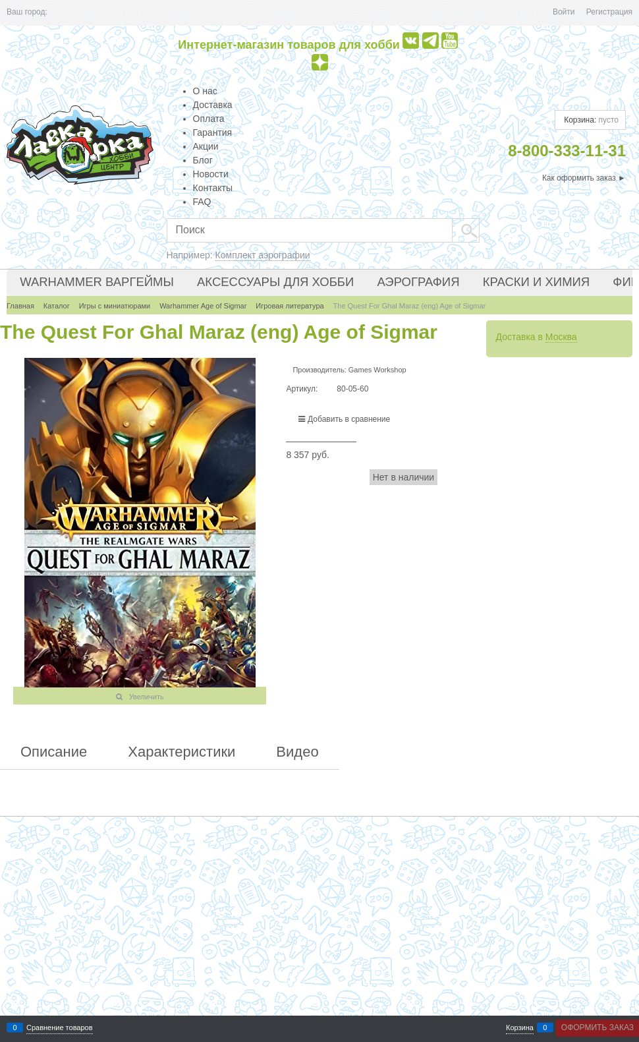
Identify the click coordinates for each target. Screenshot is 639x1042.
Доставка (213, 105)
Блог (203, 160)
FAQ (202, 201)
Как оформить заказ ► (584, 178)
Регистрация (609, 11)
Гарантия (213, 132)
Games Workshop (377, 370)
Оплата (209, 118)
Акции (206, 146)
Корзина (520, 1028)
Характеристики (181, 752)
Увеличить (146, 697)
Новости (211, 174)
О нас (205, 91)
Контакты (213, 188)
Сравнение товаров (59, 1028)
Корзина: (590, 120)
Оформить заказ (597, 1027)
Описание (53, 752)
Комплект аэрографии (262, 255)
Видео (297, 752)
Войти (564, 11)
